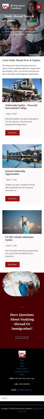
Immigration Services (22, 372)
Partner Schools (22, 369)
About (22, 363)
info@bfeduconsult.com (25, 390)
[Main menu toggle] (39, 7)
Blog (22, 366)
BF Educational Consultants (18, 6)
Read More (12, 133)
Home (22, 360)
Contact (22, 374)
